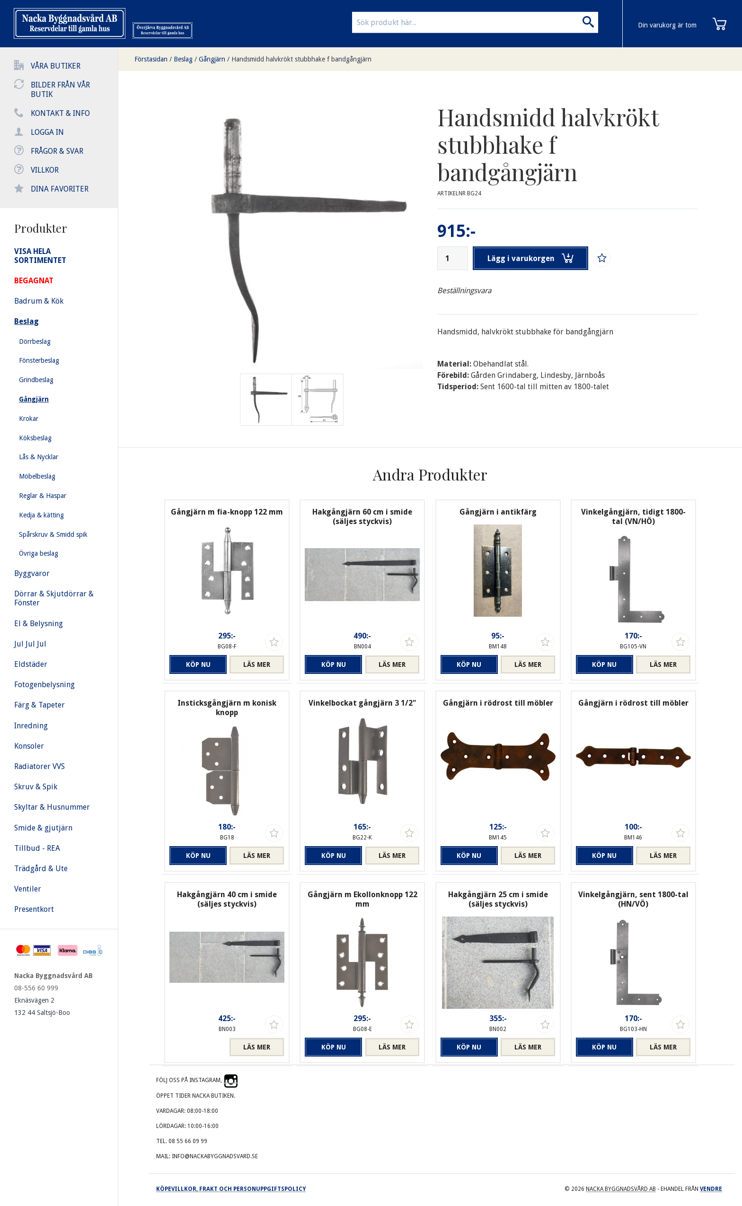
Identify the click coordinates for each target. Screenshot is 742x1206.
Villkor (45, 170)
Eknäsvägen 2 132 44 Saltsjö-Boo (42, 1006)
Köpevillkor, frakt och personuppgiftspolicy (231, 1189)
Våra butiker (55, 65)
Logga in (47, 132)
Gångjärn (212, 59)
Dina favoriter (59, 188)
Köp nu (197, 664)
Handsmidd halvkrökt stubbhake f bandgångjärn (301, 59)
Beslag (183, 59)
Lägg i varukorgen (531, 258)
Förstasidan (151, 59)
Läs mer (256, 664)
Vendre (711, 1189)
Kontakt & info (60, 113)
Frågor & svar (57, 151)
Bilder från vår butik (60, 89)
